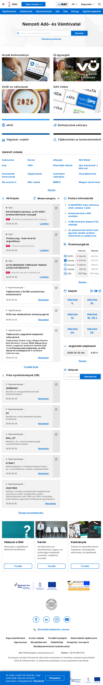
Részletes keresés (51, 39)
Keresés (79, 33)
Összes (51, 190)
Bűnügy (75, 11)
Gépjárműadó (35, 173)
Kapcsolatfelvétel (15, 638)
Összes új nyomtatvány (31, 512)
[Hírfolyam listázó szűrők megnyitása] (46, 198)
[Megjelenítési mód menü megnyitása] (33, 4)
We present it (9, 182)
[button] (56, 216)
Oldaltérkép (57, 642)
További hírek (31, 367)
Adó (57, 11)
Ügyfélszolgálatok (92, 11)
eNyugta (57, 160)
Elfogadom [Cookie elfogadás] (54, 678)
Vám (65, 11)
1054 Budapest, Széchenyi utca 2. (38, 653)
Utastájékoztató (87, 173)
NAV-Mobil (84, 160)
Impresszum (20, 642)
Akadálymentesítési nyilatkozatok (51, 646)
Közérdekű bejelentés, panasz (54, 629)
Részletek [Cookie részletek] (39, 681)
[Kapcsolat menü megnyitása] (88, 4)
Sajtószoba (8, 160)
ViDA (30, 165)
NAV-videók (34, 182)
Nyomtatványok (44, 11)
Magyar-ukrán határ (89, 182)
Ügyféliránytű (9, 11)
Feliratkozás (90, 376)
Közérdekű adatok (62, 165)
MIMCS (57, 182)
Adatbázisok (26, 11)
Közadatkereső (39, 642)
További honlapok (57, 638)
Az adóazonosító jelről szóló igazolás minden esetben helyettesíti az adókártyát (83, 233)
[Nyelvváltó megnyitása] (75, 4)
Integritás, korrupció (78, 642)
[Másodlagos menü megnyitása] (3, 4)
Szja (4, 165)
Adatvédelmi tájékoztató (84, 638)
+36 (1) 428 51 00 (76, 653)
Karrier (31, 160)
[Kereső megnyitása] (99, 4)
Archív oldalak (36, 638)
